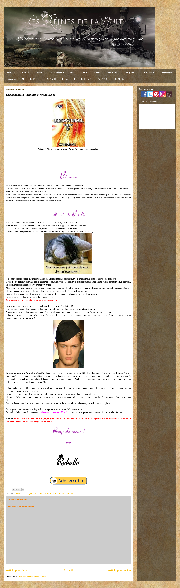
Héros (72, 73)
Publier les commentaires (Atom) (32, 577)
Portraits (11, 73)
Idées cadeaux (57, 73)
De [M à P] (86, 79)
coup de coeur (21, 493)
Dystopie (32, 493)
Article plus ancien (119, 570)
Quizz (85, 73)
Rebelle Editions (57, 493)
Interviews (112, 73)
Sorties (97, 73)
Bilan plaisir (129, 73)
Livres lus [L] (68, 79)
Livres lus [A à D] (15, 79)
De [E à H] (35, 79)
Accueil (25, 73)
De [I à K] (51, 79)
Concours (39, 73)
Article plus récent (17, 570)
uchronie (69, 493)
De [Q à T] (103, 79)
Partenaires (167, 73)
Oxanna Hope (42, 493)
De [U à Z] (119, 79)
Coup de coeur (148, 73)
